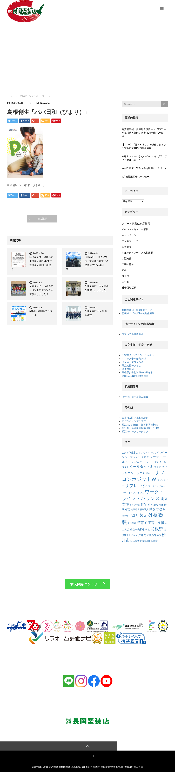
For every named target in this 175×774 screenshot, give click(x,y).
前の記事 (42, 218)
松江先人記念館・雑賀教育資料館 (140, 424)
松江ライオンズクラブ (134, 421)
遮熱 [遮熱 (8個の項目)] (144, 541)
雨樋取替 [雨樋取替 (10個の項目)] (152, 541)
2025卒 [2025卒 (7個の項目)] (125, 453)
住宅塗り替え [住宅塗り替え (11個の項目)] (156, 504)
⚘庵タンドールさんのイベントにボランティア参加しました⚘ (41, 289)
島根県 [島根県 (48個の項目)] (156, 528)
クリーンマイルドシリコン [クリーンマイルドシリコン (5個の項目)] (137, 462)
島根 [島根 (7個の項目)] (147, 529)
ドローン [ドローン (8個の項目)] (150, 473)
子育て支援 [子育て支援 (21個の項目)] (156, 523)
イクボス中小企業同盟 (134, 358)
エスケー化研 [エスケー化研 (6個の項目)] (139, 457)
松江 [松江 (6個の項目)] (159, 535)
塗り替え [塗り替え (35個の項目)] (139, 515)
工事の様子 (128, 264)
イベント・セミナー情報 (135, 229)
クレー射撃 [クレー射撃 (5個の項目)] (153, 462)
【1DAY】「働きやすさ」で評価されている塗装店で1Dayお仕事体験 (144, 146)
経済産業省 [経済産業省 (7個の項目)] (136, 541)
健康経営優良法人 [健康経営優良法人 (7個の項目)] (140, 509)
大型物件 (126, 258)
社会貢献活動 (129, 287)
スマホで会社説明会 (132, 334)
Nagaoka (45, 103)
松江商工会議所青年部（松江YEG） (141, 428)
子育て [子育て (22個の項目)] (142, 523)
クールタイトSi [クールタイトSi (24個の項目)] (141, 466)
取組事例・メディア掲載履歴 (137, 252)
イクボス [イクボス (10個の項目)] (151, 452)
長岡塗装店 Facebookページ (137, 309)
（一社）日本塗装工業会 (135, 396)
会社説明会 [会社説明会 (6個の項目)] (135, 505)
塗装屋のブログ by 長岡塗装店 (138, 313)
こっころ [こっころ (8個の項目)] (140, 452)
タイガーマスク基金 (132, 362)
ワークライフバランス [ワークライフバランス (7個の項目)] (133, 493)
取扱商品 (126, 246)
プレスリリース (130, 241)
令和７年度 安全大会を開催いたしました (144, 168)
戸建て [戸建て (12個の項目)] (142, 535)
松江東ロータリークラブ (135, 431)
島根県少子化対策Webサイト (137, 372)
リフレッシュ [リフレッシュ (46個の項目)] (138, 485)
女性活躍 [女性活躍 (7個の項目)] (131, 523)
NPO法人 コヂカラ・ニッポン (138, 355)
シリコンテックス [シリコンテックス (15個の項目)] (133, 473)
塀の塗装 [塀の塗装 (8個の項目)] (126, 516)
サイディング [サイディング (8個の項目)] (160, 467)
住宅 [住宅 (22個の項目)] (144, 504)
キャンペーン (129, 235)
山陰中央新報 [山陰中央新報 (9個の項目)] (137, 529)
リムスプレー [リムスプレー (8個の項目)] (158, 486)
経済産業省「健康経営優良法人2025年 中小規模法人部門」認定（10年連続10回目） (144, 133)
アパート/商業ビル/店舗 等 (136, 223)
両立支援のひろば (131, 365)
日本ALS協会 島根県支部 (135, 417)
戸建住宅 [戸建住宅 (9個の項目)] (152, 535)
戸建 (124, 270)
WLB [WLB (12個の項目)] (132, 452)
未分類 (125, 281)
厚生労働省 (128, 369)
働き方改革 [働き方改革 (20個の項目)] (157, 509)
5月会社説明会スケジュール (137, 176)
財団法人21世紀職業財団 (135, 375)
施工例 (125, 276)
